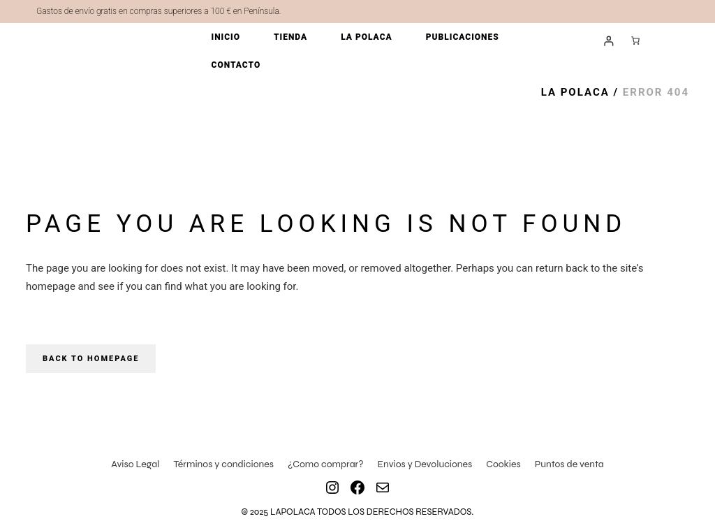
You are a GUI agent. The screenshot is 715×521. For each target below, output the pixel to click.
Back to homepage (91, 358)
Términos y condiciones (223, 464)
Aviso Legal (135, 464)
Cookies (503, 464)
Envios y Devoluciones (425, 464)
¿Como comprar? (326, 464)
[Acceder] (608, 41)
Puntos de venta (569, 464)
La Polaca (575, 92)
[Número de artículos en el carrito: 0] (635, 40)
